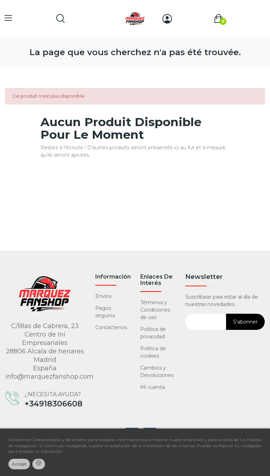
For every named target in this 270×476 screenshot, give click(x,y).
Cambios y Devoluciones (157, 371)
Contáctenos (111, 327)
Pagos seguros (105, 312)
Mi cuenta (152, 387)
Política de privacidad (153, 333)
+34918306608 (54, 404)
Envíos (103, 296)
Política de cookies (153, 352)
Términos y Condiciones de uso (155, 309)
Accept (19, 464)
